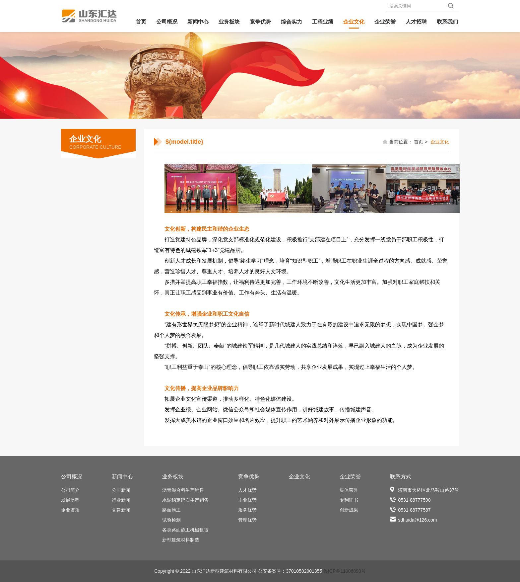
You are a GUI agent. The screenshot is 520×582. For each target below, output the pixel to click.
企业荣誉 (385, 22)
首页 (141, 22)
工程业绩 (322, 22)
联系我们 (447, 22)
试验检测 (171, 520)
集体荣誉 (349, 490)
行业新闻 (121, 500)
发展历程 (70, 500)
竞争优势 (260, 22)
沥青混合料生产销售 (183, 490)
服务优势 (247, 510)
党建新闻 (121, 510)
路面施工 (171, 510)
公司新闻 (121, 490)
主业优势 (247, 500)
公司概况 (166, 22)
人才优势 (247, 490)
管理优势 (247, 520)
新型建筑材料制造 (180, 539)
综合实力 (291, 22)
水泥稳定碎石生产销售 (185, 500)
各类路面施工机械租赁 (185, 530)
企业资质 (70, 510)
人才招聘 (416, 22)
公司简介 (70, 490)
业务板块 (229, 22)
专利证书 (349, 500)
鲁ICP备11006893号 (344, 571)
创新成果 (349, 510)
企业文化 (353, 22)
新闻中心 (198, 22)
